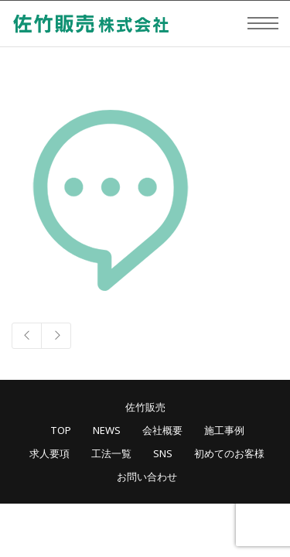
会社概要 (162, 430)
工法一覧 (111, 453)
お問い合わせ (147, 477)
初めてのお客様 (229, 453)
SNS (162, 453)
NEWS (107, 430)
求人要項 (49, 453)
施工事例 (224, 430)
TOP (60, 430)
